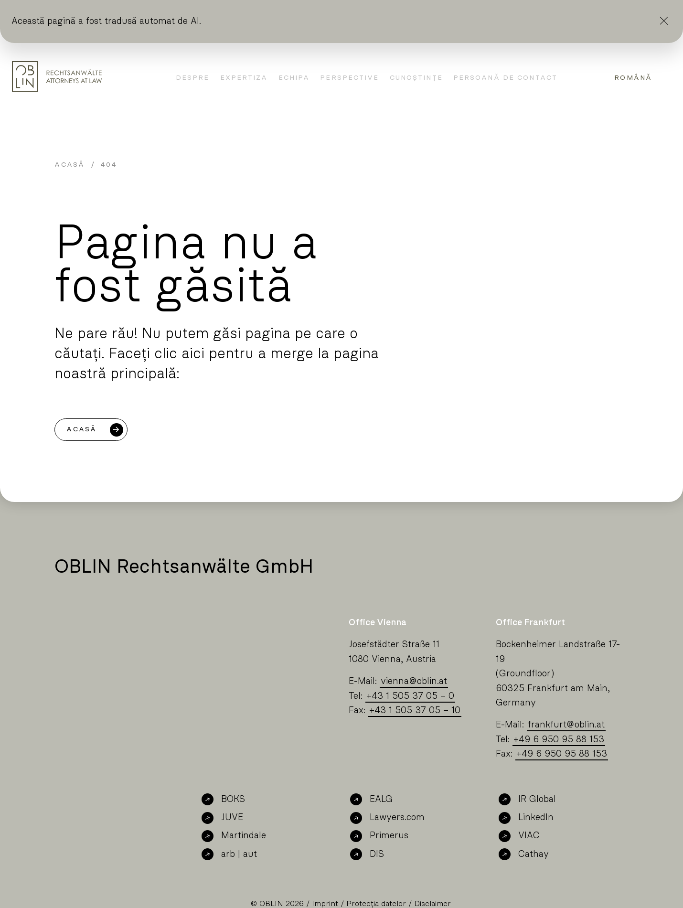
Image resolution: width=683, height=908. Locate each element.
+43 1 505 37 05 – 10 (414, 710)
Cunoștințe (416, 78)
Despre (193, 78)
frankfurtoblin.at (566, 724)
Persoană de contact (505, 78)
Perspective (349, 78)
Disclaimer (432, 904)
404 (108, 164)
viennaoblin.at (414, 681)
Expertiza (244, 78)
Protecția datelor (376, 904)
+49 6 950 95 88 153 (558, 739)
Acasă (69, 164)
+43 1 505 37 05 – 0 (410, 696)
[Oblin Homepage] (57, 76)
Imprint (325, 904)
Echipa (294, 78)
